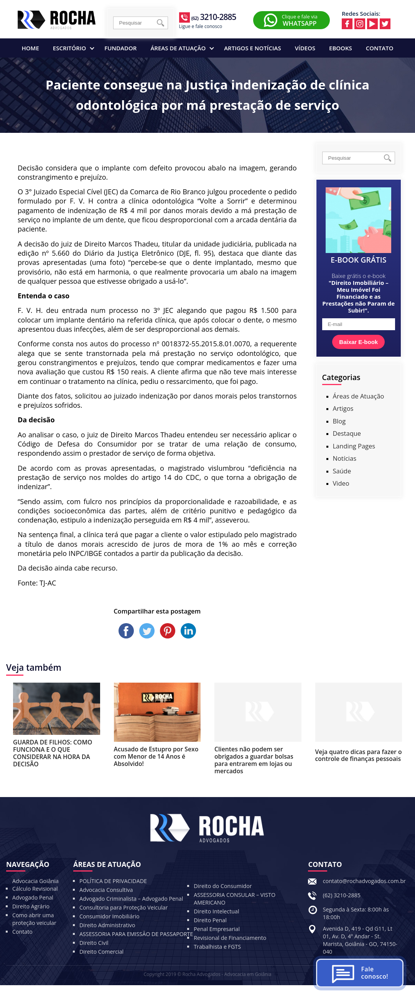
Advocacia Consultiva (106, 889)
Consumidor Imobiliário (109, 916)
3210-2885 (213, 17)
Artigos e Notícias (252, 48)
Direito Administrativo (107, 925)
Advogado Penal (32, 897)
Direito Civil (94, 942)
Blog (339, 421)
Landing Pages (354, 446)
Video (341, 483)
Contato (380, 48)
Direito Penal (210, 920)
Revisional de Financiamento (230, 937)
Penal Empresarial (217, 929)
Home (30, 48)
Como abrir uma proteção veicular (34, 918)
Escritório (73, 48)
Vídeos (305, 48)
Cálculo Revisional (35, 888)
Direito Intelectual (216, 911)
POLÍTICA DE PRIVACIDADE (113, 881)
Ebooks (340, 48)
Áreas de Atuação (182, 48)
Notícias (345, 458)
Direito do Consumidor (223, 886)
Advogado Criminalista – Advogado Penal (131, 898)
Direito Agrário (30, 906)
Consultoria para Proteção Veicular (123, 907)
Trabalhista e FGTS (217, 946)
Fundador (120, 48)
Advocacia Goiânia (35, 881)
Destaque (347, 433)
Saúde (342, 470)
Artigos (343, 408)
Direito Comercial (101, 951)
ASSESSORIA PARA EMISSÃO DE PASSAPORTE (136, 934)
